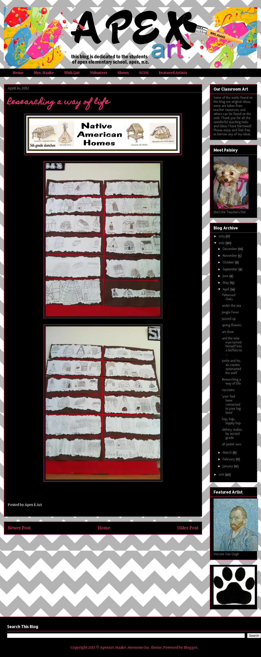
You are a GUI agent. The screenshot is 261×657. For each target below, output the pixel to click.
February (229, 459)
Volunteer (98, 73)
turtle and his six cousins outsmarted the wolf (231, 367)
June (226, 276)
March (228, 453)
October (229, 262)
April (226, 289)
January (228, 466)
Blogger (190, 647)
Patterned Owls (228, 297)
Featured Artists (173, 73)
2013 (222, 236)
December (230, 249)
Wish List (72, 73)
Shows (123, 73)
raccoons (228, 390)
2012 (222, 243)
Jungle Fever (230, 312)
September (230, 269)
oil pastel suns (231, 444)
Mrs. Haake (44, 73)
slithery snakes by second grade (232, 434)
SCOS (143, 73)
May (226, 283)
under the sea (231, 306)
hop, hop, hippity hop (231, 421)
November (230, 256)
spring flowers (231, 325)
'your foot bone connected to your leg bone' (231, 404)
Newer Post (19, 528)
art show (228, 332)
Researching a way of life (231, 381)
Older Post (187, 528)
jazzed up (229, 319)
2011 (222, 474)
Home (18, 73)
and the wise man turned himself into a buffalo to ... (232, 346)
